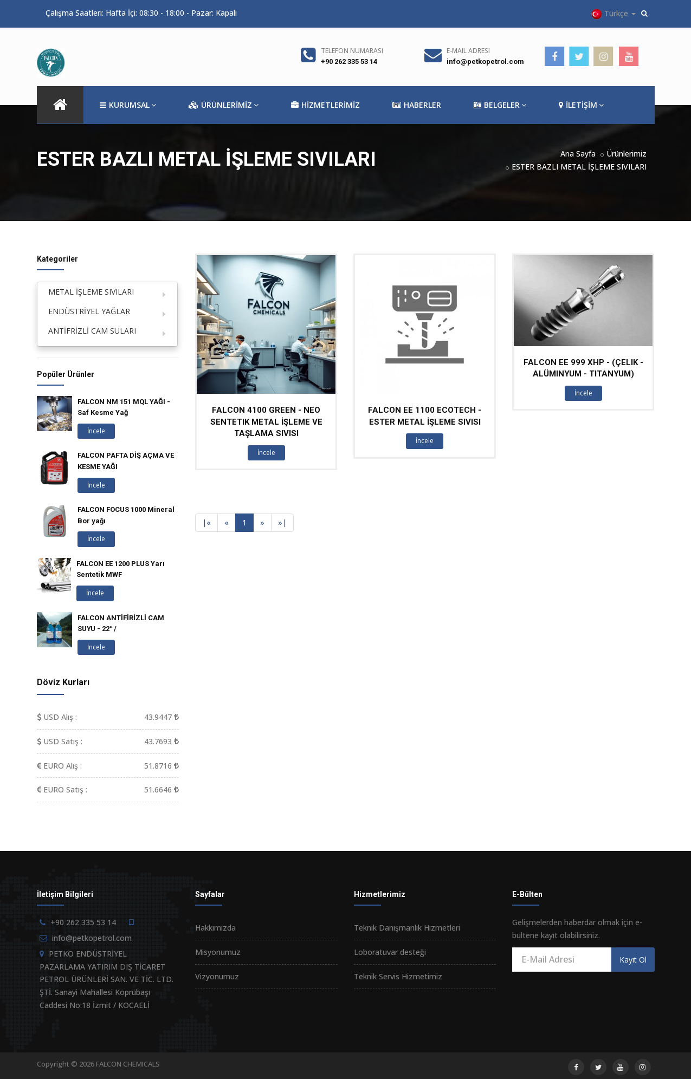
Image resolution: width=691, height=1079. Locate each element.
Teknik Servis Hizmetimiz (398, 976)
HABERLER (416, 105)
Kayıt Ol (633, 959)
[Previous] (206, 523)
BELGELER (500, 105)
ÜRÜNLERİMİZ (224, 105)
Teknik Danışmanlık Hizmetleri (407, 927)
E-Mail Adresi (468, 50)
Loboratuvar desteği (390, 952)
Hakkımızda (215, 927)
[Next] (262, 523)
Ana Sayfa (578, 153)
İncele (266, 452)
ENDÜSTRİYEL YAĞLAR (89, 311)
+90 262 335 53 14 (349, 61)
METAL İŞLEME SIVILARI (91, 292)
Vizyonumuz (217, 976)
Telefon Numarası (352, 50)
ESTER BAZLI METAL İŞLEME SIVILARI (579, 166)
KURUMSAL (128, 105)
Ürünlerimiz (626, 153)
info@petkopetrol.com (485, 61)
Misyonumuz (218, 952)
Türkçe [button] (613, 14)
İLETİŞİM (581, 105)
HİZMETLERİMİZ (325, 105)
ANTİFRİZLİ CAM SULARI (92, 331)
